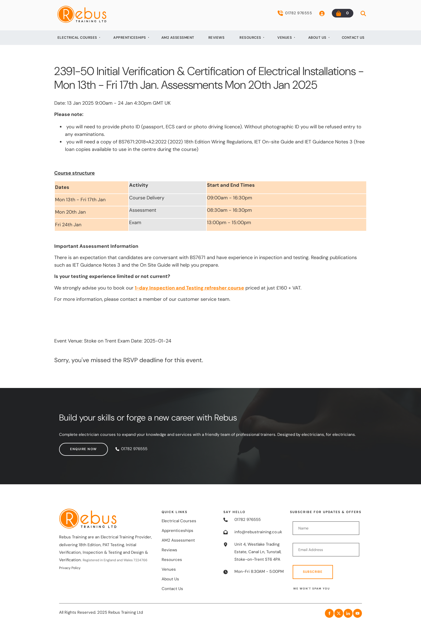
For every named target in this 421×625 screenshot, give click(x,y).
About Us (317, 37)
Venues (284, 37)
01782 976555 (295, 13)
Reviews (216, 37)
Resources (250, 37)
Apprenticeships (129, 37)
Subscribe (312, 572)
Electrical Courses (77, 37)
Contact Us (353, 37)
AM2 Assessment (177, 37)
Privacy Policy (70, 568)
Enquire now (72, 446)
